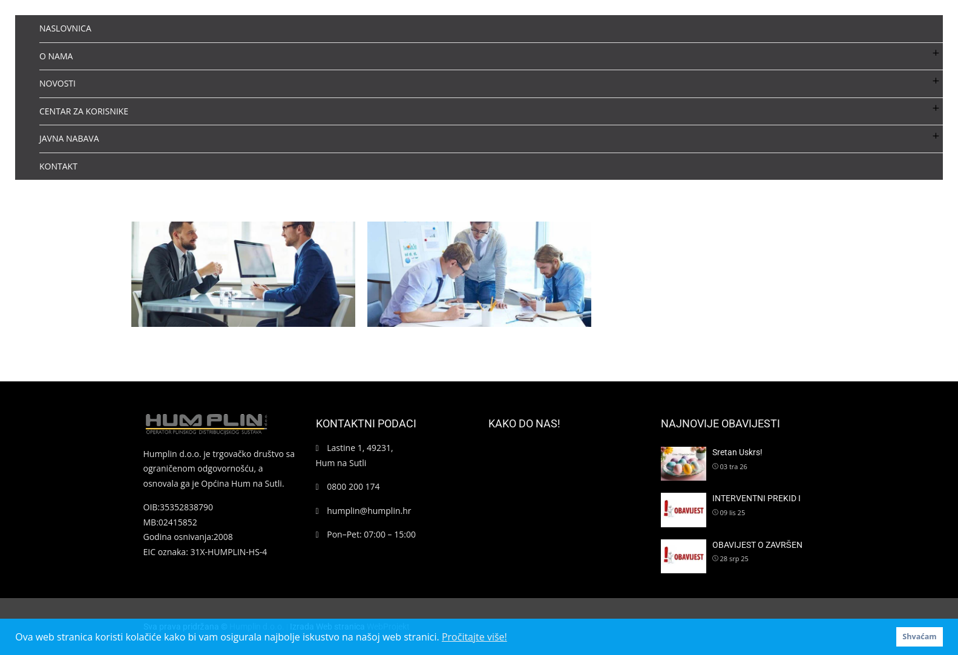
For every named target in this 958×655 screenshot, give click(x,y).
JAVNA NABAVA (69, 138)
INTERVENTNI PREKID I (756, 498)
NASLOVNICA (65, 28)
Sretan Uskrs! (737, 452)
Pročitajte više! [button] (474, 636)
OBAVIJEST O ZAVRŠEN (757, 545)
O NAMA (56, 56)
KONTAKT (58, 166)
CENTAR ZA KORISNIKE (83, 111)
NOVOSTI (57, 83)
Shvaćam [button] (919, 636)
